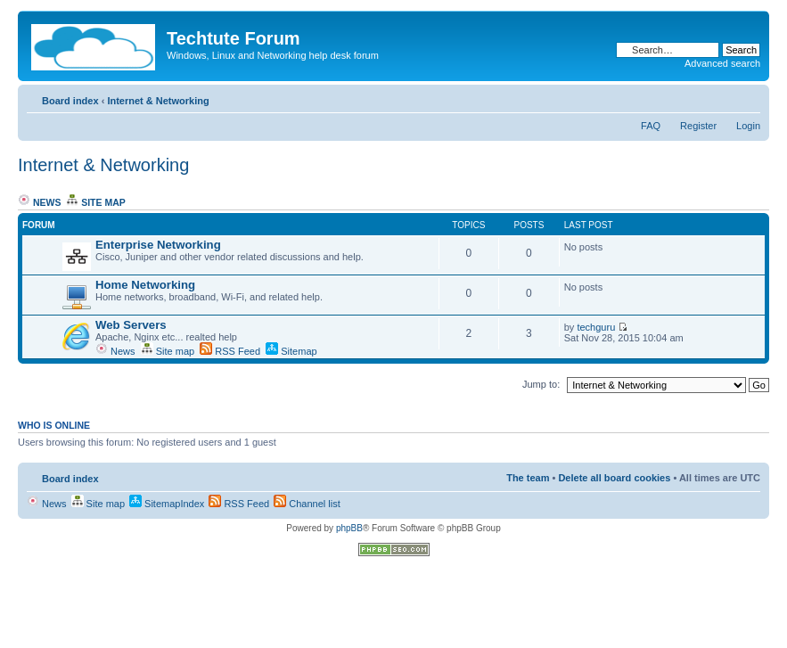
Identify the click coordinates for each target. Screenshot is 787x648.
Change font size (747, 97)
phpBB (349, 528)
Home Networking (145, 284)
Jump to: (541, 384)
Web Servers (131, 325)
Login (748, 125)
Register (698, 125)
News (39, 202)
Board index (70, 100)
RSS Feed (230, 351)
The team (527, 477)
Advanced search (722, 63)
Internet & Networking (158, 100)
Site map (96, 202)
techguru (596, 327)
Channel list (307, 503)
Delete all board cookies (614, 477)
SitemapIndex (166, 503)
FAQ (650, 125)
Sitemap (291, 351)
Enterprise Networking (158, 244)
